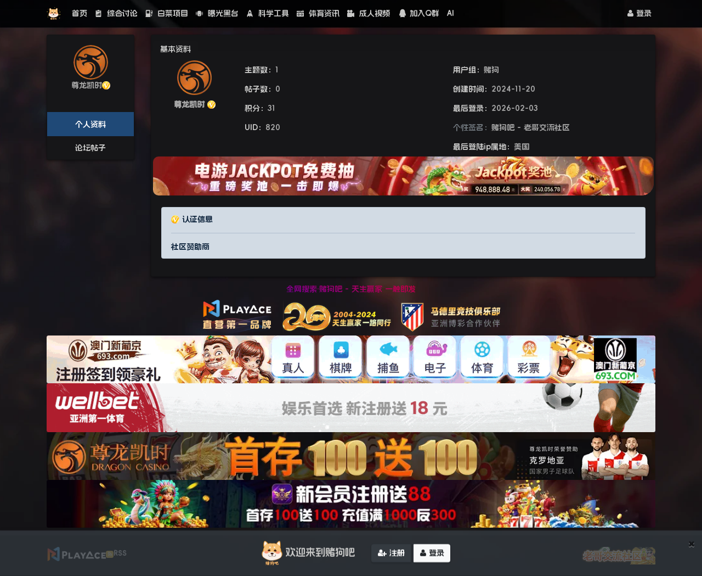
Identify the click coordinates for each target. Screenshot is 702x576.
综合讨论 (116, 13)
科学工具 (267, 13)
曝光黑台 (217, 13)
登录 (639, 13)
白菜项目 (166, 13)
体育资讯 (318, 13)
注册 (391, 555)
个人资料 (90, 124)
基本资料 (175, 49)
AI (450, 13)
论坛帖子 (90, 148)
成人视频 (368, 13)
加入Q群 (418, 13)
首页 (79, 13)
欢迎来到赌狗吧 (306, 555)
